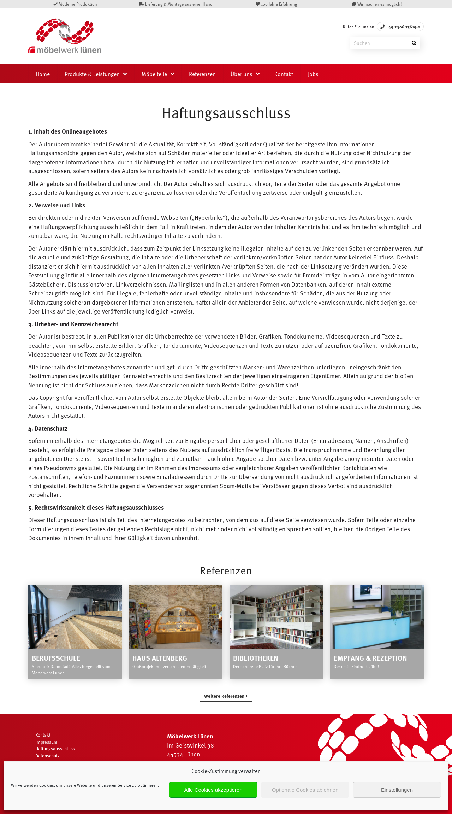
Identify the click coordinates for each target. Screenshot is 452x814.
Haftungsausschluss (55, 748)
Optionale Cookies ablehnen (305, 790)
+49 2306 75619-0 (400, 26)
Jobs (313, 74)
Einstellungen (397, 790)
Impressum (46, 741)
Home (43, 74)
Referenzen (202, 74)
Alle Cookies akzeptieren (213, 790)
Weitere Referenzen (226, 695)
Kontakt (283, 74)
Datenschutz (47, 755)
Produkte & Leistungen (92, 74)
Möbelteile (154, 74)
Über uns (241, 74)
